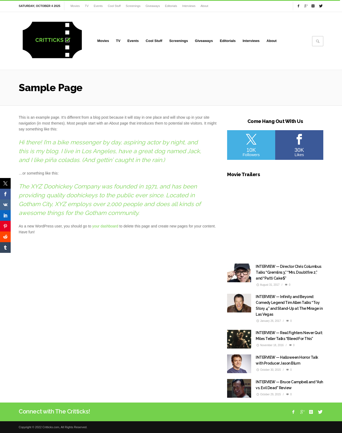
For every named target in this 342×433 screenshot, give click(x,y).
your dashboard (105, 226)
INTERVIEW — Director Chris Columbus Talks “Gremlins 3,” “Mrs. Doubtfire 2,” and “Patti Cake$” (288, 272)
